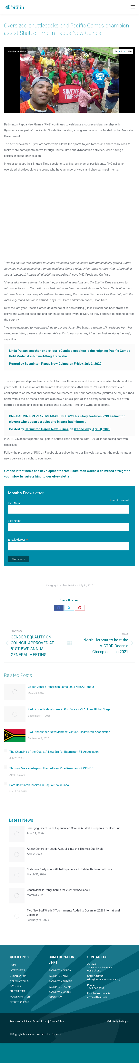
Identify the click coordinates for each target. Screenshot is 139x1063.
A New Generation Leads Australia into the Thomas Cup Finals (65, 848)
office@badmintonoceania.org (103, 979)
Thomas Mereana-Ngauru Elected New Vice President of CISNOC (51, 768)
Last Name (14, 520)
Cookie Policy (56, 1021)
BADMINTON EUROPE (60, 981)
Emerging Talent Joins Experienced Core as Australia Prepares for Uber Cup (73, 828)
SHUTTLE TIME (17, 991)
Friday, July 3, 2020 (87, 364)
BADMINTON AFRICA (60, 970)
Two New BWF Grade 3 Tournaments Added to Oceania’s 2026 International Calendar (73, 912)
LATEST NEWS (17, 970)
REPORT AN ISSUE (19, 1002)
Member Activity (17, 51)
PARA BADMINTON (20, 996)
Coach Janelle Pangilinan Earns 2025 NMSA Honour (61, 687)
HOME (13, 965)
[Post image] (14, 692)
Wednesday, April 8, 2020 (92, 429)
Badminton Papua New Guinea (47, 364)
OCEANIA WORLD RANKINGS (19, 983)
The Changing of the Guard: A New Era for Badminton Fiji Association (54, 751)
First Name (14, 503)
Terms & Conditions (20, 1021)
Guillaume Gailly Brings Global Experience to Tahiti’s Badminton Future (70, 869)
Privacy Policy (40, 1021)
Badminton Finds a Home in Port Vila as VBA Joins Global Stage (69, 709)
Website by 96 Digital (118, 1021)
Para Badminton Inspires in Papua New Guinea (39, 785)
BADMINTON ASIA (58, 976)
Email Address (18, 540)
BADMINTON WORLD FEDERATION (60, 994)
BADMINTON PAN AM (60, 987)
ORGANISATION (18, 976)
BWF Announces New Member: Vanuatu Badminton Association (69, 732)
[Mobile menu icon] (132, 7)
